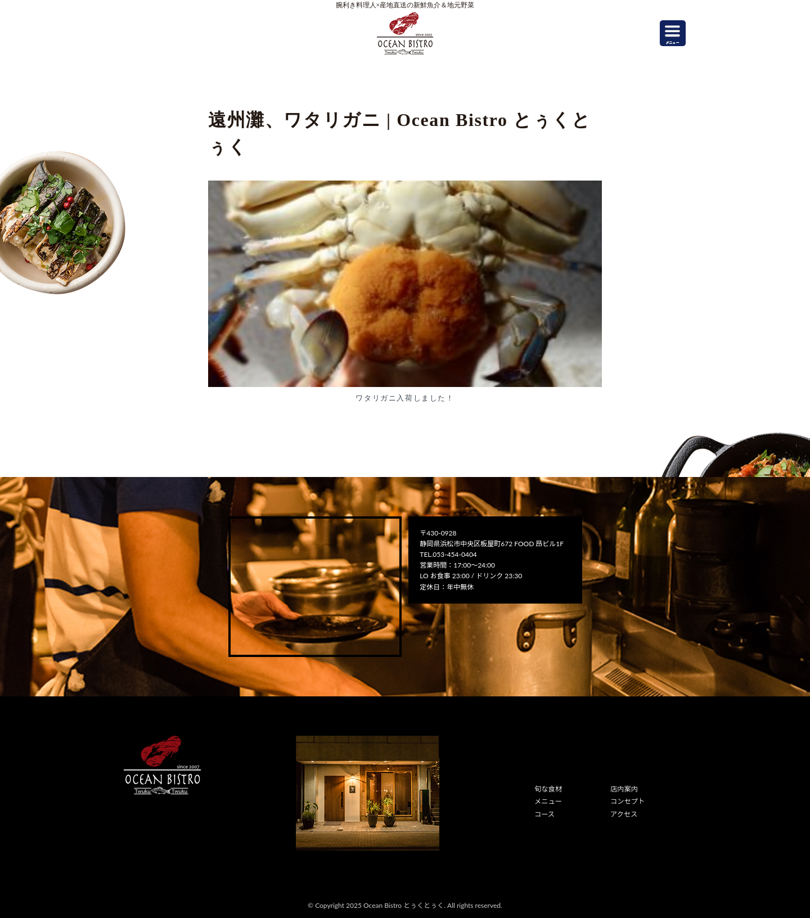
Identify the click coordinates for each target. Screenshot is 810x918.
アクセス (623, 813)
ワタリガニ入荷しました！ (405, 398)
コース (544, 813)
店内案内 (623, 789)
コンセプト (627, 801)
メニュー (547, 801)
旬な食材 (547, 789)
